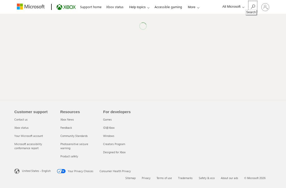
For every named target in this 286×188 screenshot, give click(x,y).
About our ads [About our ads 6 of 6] (229, 178)
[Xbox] (65, 7)
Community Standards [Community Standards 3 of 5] (74, 136)
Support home (91, 7)
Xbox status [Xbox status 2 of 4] (21, 128)
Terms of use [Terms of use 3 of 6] (164, 178)
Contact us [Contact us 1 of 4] (21, 119)
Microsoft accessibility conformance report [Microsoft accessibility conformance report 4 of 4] (28, 146)
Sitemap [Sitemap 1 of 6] (130, 178)
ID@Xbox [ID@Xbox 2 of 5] (109, 128)
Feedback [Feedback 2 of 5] (66, 128)
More (191, 7)
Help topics (137, 7)
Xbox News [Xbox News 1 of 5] (67, 119)
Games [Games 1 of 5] (107, 119)
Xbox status (115, 7)
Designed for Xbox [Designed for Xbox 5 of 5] (114, 152)
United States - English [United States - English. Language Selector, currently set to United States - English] (36, 171)
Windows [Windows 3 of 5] (108, 136)
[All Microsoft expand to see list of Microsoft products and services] (232, 6)
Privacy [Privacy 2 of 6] (146, 178)
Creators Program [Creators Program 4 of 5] (114, 144)
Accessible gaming (168, 7)
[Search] (252, 6)
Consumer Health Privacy (115, 171)
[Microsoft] (31, 7)
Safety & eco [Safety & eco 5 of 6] (207, 178)
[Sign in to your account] (265, 7)
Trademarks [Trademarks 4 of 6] (185, 178)
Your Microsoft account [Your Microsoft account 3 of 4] (28, 136)
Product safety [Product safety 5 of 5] (69, 156)
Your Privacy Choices (75, 171)
